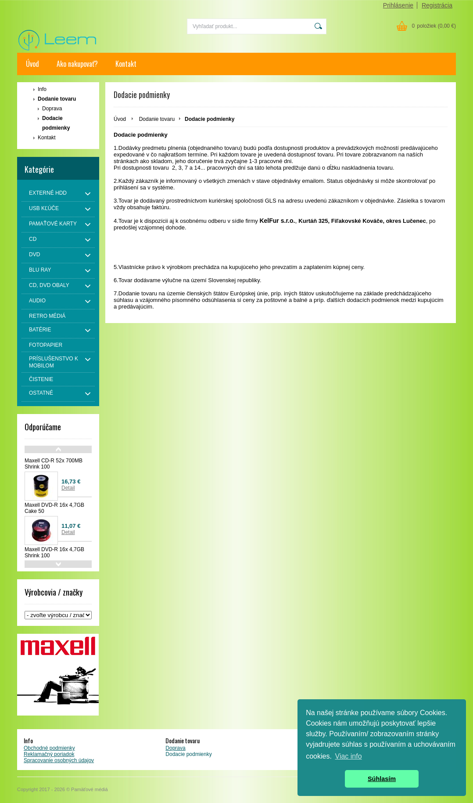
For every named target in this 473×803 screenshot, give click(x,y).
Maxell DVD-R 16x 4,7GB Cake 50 (54, 508)
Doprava (52, 108)
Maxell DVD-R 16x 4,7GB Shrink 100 (54, 552)
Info (42, 89)
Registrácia (437, 5)
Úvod (32, 63)
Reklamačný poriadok (49, 754)
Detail (68, 488)
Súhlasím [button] (382, 778)
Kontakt (125, 63)
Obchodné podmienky (49, 748)
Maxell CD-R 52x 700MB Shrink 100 (53, 464)
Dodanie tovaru (57, 99)
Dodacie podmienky (56, 123)
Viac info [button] (348, 756)
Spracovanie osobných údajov (59, 760)
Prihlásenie (398, 5)
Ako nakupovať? (77, 63)
